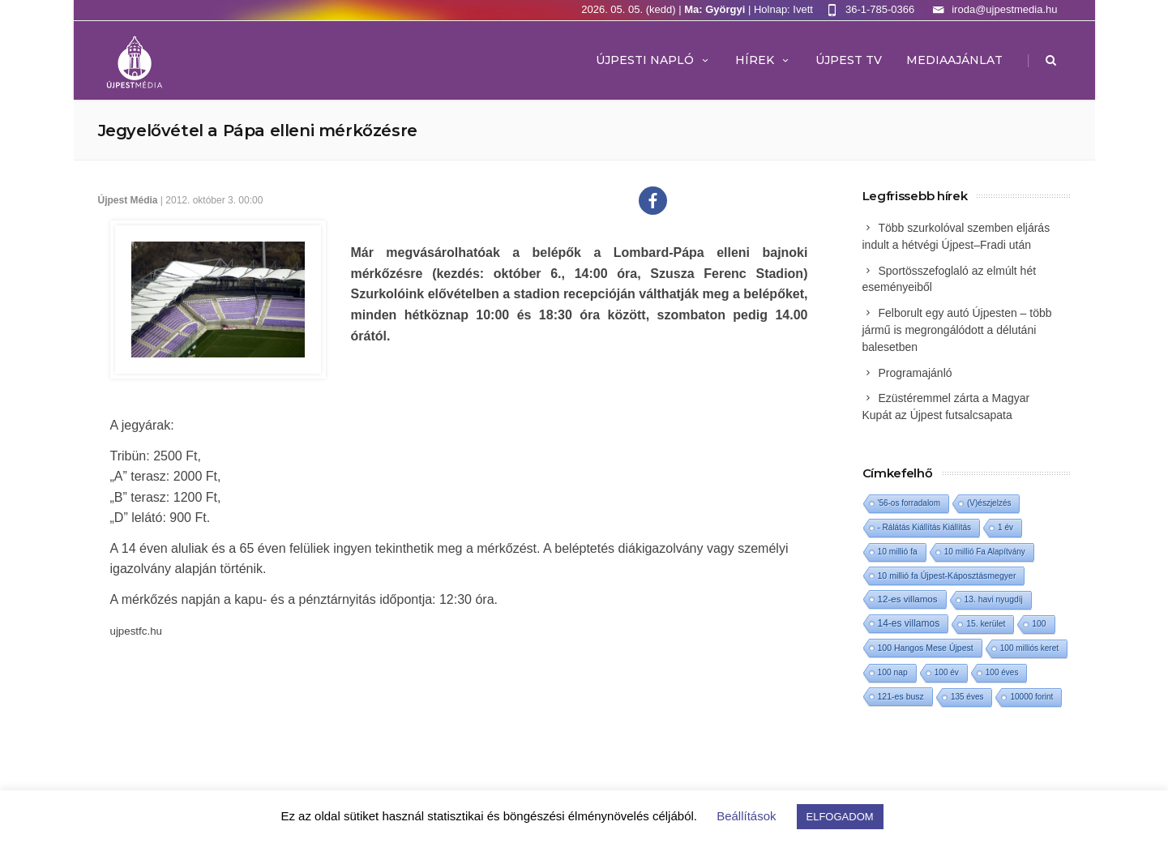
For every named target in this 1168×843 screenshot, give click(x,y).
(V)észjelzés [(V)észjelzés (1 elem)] (989, 503)
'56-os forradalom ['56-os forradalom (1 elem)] (909, 503)
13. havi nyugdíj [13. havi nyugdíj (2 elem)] (994, 599)
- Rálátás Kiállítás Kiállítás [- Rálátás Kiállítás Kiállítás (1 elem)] (925, 527)
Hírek (763, 60)
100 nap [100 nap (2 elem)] (893, 672)
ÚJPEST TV (848, 60)
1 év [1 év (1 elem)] (1005, 527)
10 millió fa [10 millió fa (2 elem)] (898, 551)
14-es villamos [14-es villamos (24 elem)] (909, 623)
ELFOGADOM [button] (840, 817)
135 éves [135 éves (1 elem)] (967, 696)
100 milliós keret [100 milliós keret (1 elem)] (1029, 648)
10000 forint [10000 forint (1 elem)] (1031, 696)
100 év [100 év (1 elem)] (947, 672)
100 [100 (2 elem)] (1039, 623)
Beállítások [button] (746, 816)
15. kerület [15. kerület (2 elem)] (985, 623)
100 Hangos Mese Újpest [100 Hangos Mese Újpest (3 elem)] (925, 648)
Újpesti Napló (653, 60)
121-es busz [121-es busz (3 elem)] (901, 696)
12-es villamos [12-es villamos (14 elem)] (908, 598)
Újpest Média (128, 200)
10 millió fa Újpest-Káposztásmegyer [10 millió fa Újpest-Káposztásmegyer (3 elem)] (947, 575)
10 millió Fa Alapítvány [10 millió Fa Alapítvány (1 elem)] (984, 551)
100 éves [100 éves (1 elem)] (1002, 672)
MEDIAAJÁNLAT (954, 60)
